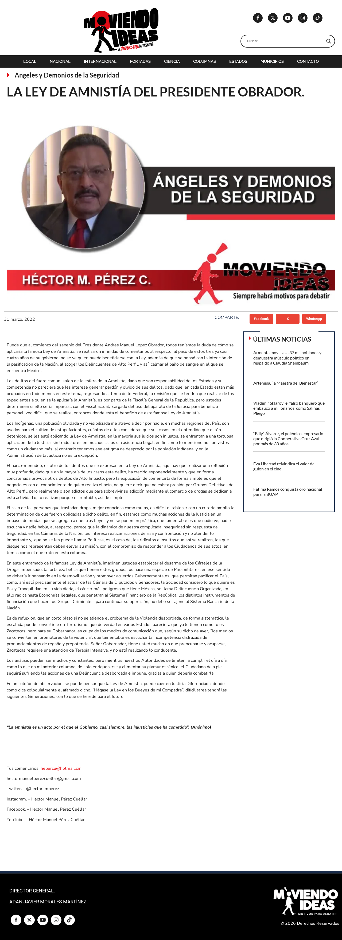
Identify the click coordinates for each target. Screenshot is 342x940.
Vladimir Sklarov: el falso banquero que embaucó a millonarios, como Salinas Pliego (289, 408)
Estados (238, 61)
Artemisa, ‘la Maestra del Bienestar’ (285, 382)
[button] (261, 319)
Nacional (60, 61)
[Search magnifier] (328, 41)
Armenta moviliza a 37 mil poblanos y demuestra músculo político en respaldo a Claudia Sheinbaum (287, 357)
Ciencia (172, 61)
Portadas (140, 61)
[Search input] (285, 41)
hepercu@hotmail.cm (61, 768)
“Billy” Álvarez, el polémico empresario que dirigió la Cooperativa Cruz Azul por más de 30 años (288, 438)
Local (29, 61)
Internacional (100, 61)
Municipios (272, 61)
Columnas (204, 61)
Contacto (308, 61)
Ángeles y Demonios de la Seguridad (67, 75)
